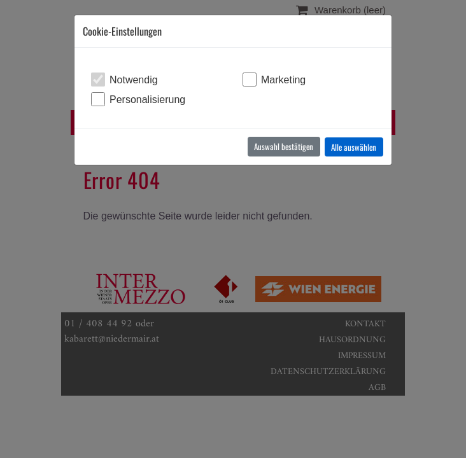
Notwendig (133, 79)
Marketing (283, 79)
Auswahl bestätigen (283, 146)
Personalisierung (147, 99)
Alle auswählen (353, 147)
